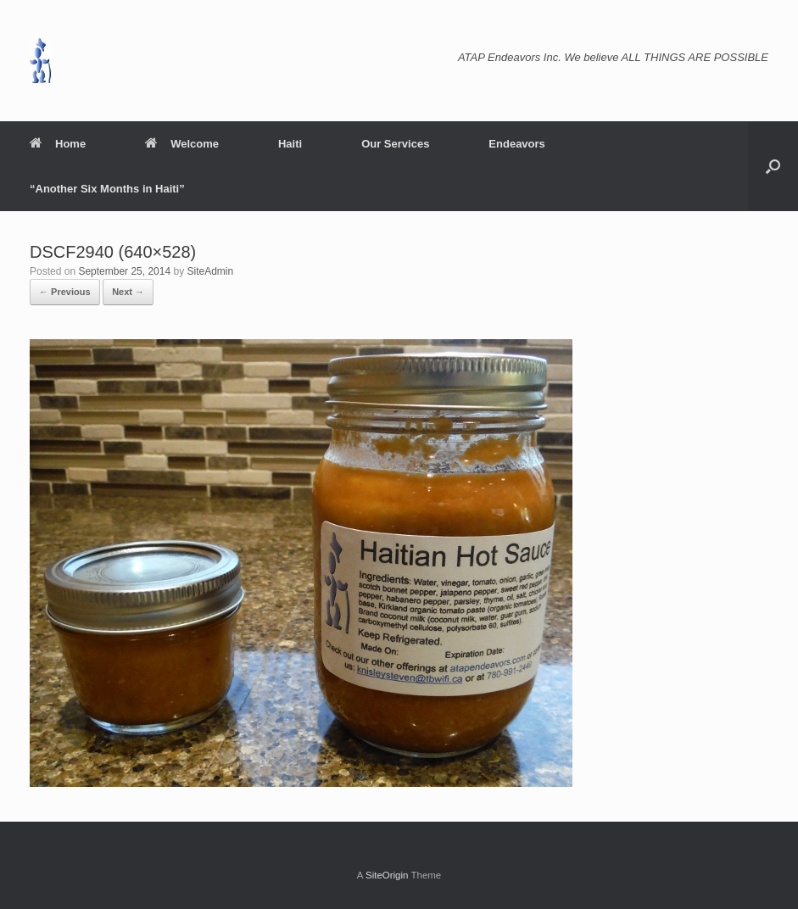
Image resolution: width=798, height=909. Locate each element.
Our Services (395, 143)
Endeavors (516, 143)
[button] (773, 166)
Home (58, 143)
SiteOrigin (387, 875)
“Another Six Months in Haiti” (107, 188)
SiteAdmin (210, 271)
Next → (128, 292)
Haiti (290, 143)
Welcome (182, 143)
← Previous (65, 292)
